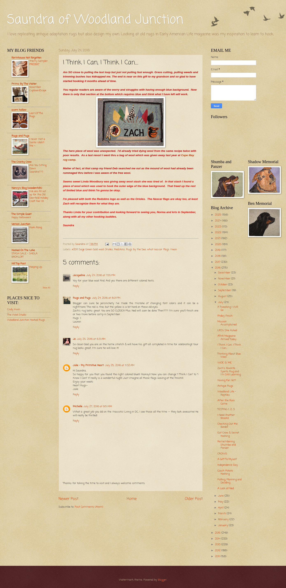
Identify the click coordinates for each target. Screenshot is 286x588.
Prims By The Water (24, 84)
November (224, 279)
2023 (218, 227)
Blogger (162, 580)
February (223, 519)
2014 (218, 539)
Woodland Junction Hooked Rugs (26, 320)
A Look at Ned (225, 488)
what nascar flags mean (162, 249)
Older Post (194, 499)
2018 (218, 256)
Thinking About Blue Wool (229, 355)
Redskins (119, 249)
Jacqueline (79, 275)
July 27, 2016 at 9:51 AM (98, 406)
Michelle (77, 406)
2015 (218, 533)
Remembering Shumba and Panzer (226, 445)
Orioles (109, 249)
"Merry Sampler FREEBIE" (38, 62)
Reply (76, 286)
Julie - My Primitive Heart (88, 365)
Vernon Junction (21, 224)
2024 (218, 221)
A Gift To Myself (227, 459)
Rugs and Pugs (82, 298)
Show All (46, 287)
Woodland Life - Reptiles (226, 393)
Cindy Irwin (13, 309)
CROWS (222, 454)
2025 (218, 215)
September (225, 290)
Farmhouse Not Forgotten (26, 58)
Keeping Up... (36, 267)
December (224, 273)
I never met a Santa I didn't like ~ (37, 142)
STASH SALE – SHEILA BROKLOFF (24, 255)
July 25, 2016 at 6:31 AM (91, 339)
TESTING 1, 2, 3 (226, 409)
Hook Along (35, 227)
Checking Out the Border (227, 425)
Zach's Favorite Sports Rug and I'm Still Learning (229, 371)
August (222, 296)
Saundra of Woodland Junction (95, 20)
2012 (218, 550)
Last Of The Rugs (36, 115)
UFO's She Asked (227, 330)
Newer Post (68, 499)
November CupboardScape (37, 88)
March (222, 513)
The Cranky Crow (21, 162)
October (223, 285)
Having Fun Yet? (226, 380)
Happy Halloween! (21, 217)
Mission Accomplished (227, 323)
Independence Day (227, 465)
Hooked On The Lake (23, 250)
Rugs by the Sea (136, 249)
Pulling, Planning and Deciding (229, 481)
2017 (218, 262)
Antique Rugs (225, 386)
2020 (218, 244)
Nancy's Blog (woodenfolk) (27, 188)
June (221, 496)
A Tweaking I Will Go (227, 308)
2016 (218, 268)
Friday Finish (225, 316)
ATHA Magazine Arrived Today (226, 337)
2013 (218, 544)
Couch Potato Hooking (225, 472)
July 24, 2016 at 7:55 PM (100, 275)
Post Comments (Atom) (89, 507)
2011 (218, 556)
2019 (218, 250)
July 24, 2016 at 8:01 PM (106, 298)
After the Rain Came (226, 402)
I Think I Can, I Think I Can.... (229, 346)
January (223, 525)
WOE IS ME (224, 363)
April (221, 508)
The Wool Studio (16, 315)
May (221, 502)
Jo (74, 339)
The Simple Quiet (21, 214)
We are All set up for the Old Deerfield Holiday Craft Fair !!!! (38, 196)
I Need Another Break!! (226, 416)
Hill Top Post (19, 264)
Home (132, 499)
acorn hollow (19, 110)
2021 (218, 238)
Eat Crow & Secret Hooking (228, 434)
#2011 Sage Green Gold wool (88, 249)
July (221, 302)
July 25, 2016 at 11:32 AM (119, 365)
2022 (218, 232)
